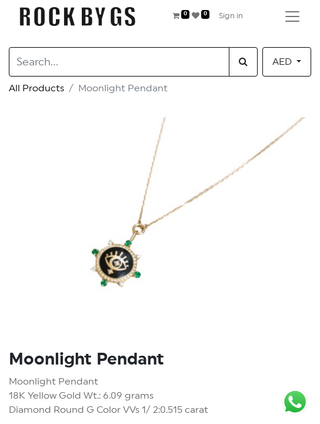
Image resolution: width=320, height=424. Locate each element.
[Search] (243, 62)
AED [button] (283, 62)
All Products (36, 88)
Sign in (231, 16)
